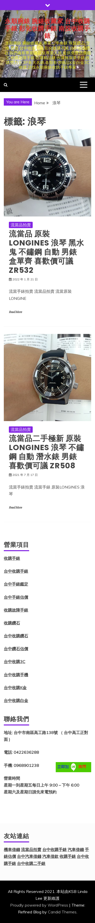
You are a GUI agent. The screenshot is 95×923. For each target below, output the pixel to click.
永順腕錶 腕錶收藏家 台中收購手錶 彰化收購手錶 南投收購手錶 (47, 28)
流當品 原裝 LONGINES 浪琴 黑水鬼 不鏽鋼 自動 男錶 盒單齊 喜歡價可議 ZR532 (46, 252)
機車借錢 (12, 849)
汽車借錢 (76, 849)
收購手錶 (12, 558)
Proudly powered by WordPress (39, 905)
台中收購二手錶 (31, 863)
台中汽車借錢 (29, 856)
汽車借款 (50, 856)
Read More (15, 312)
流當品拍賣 (21, 224)
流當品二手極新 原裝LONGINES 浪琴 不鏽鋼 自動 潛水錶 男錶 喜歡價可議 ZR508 (46, 452)
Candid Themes (62, 911)
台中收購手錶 (16, 571)
